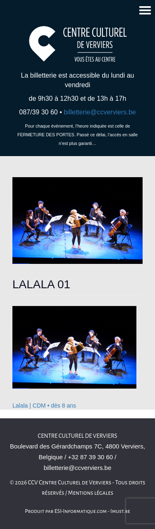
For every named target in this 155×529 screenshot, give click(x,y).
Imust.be (120, 511)
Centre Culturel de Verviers (77, 436)
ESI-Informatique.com (81, 511)
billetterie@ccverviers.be (100, 112)
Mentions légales (91, 493)
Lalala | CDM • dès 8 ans (44, 405)
